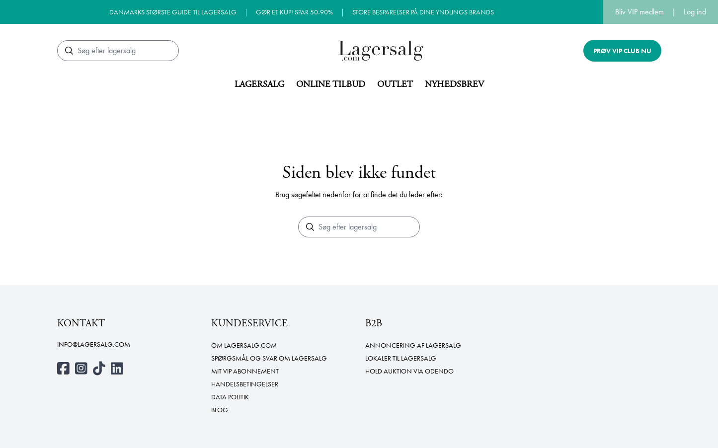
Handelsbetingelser (244, 383)
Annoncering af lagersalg (413, 345)
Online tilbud (330, 84)
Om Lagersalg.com (244, 345)
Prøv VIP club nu (622, 50)
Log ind (695, 11)
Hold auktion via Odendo (409, 371)
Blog (219, 409)
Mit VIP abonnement (245, 371)
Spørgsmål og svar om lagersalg (269, 358)
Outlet (395, 84)
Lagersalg (259, 84)
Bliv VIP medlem (639, 11)
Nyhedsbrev (454, 84)
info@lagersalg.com (93, 344)
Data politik (230, 396)
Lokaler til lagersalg (400, 358)
